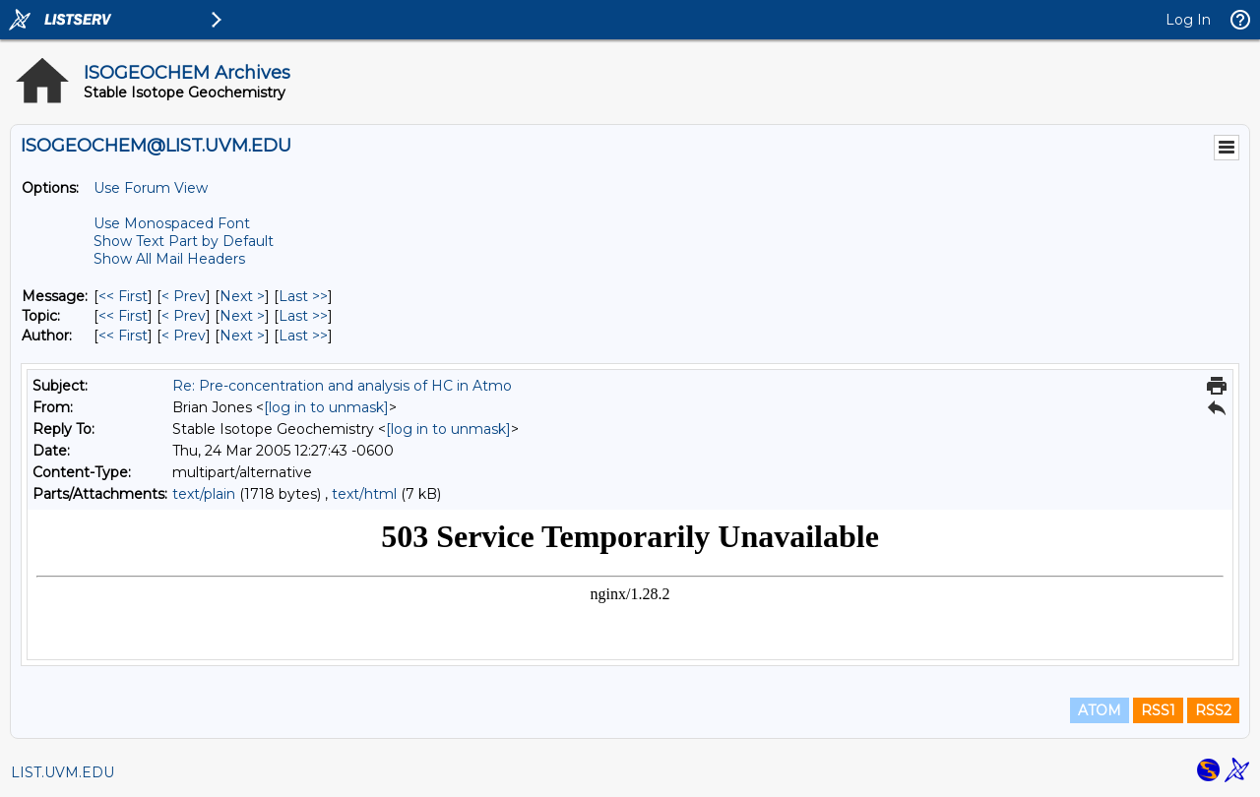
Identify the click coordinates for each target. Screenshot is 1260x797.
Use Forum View (151, 188)
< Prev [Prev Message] (183, 296)
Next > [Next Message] (242, 296)
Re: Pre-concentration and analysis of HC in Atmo (342, 386)
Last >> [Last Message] (303, 296)
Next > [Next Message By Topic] (242, 316)
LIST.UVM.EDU (62, 772)
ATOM (1099, 710)
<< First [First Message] (123, 296)
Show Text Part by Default (184, 241)
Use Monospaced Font (172, 223)
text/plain (203, 494)
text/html (364, 494)
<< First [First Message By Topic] (123, 316)
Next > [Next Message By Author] (242, 335)
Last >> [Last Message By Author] (303, 335)
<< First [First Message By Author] (123, 335)
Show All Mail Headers (169, 259)
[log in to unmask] (326, 407)
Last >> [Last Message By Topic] (303, 316)
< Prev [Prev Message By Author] (183, 335)
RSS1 (1158, 710)
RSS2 (1213, 710)
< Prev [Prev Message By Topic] (183, 316)
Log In (1188, 20)
